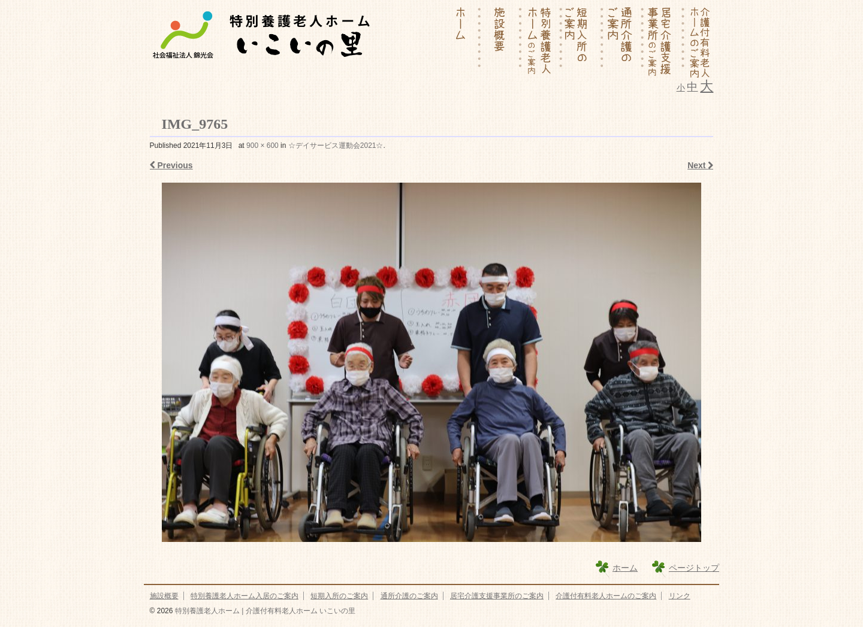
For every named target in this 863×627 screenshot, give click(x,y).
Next (700, 165)
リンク (679, 596)
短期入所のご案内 (339, 596)
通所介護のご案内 (409, 596)
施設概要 (164, 596)
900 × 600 (262, 145)
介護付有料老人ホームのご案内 (606, 596)
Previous (171, 165)
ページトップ (694, 568)
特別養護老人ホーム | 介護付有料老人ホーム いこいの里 (264, 611)
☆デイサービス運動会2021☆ (336, 145)
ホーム (625, 568)
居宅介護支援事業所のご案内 (497, 596)
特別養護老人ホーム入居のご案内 (244, 596)
